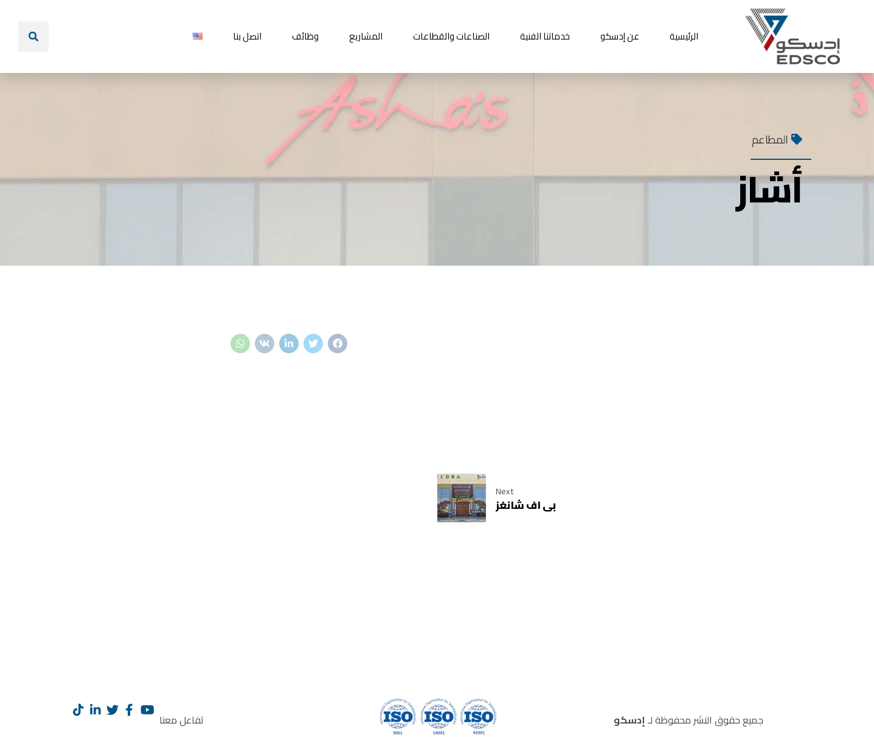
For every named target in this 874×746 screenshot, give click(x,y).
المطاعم (770, 139)
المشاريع (366, 36)
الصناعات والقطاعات (451, 36)
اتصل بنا (247, 36)
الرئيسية (684, 36)
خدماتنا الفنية (545, 36)
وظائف (305, 36)
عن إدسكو (619, 36)
